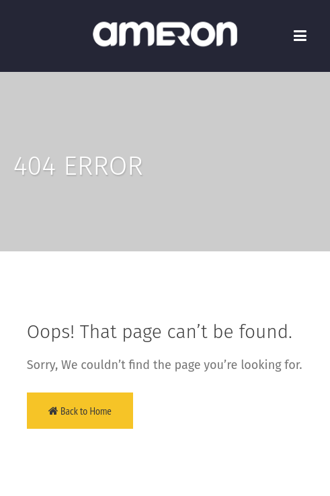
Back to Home (80, 410)
